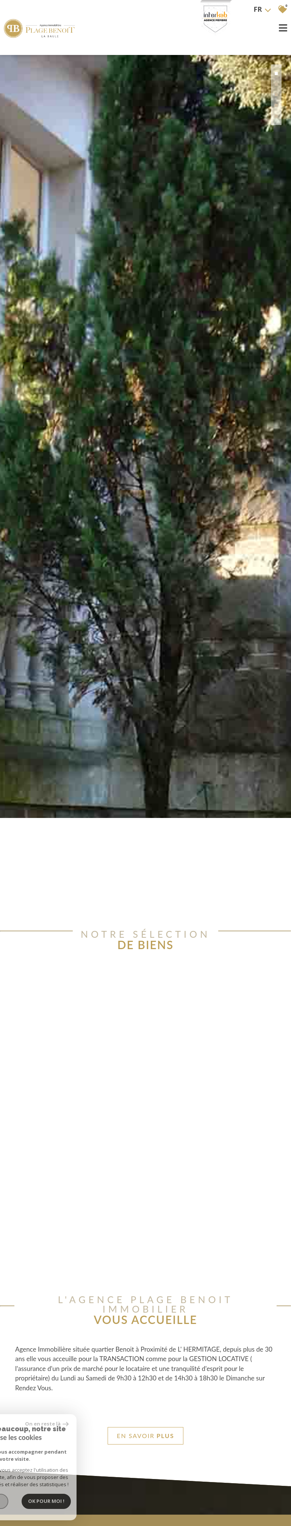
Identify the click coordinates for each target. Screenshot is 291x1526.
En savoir (145, 1435)
